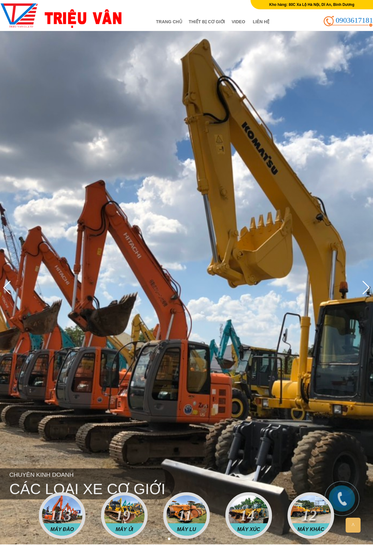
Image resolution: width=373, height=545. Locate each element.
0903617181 (354, 20)
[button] (159, 539)
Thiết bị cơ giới (207, 21)
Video (238, 21)
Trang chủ (169, 21)
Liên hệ (261, 21)
